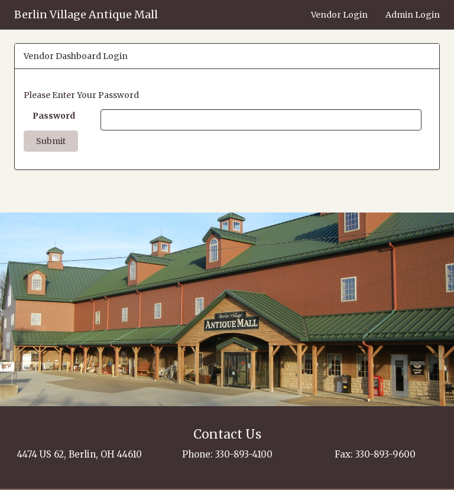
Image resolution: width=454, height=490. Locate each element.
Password (54, 115)
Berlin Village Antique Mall (86, 14)
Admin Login (412, 14)
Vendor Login (339, 14)
